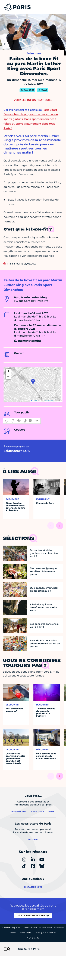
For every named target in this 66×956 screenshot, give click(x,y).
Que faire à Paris (28, 949)
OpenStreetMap (49, 401)
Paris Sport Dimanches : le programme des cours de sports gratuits (31, 114)
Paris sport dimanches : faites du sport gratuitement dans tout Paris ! (30, 123)
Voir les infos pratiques (33, 100)
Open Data (25, 933)
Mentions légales (11, 927)
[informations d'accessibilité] (22, 421)
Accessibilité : (43, 927)
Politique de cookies (45, 933)
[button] (33, 381)
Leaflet (34, 401)
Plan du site (33, 938)
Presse (13, 933)
